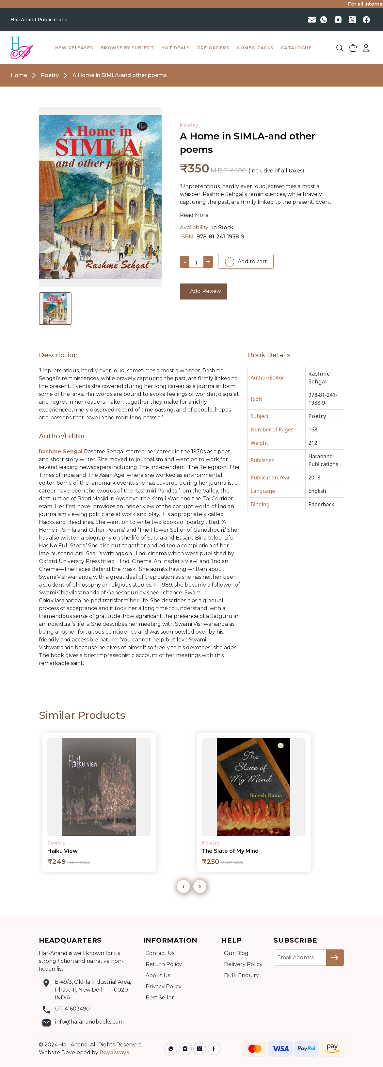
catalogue (296, 47)
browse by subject (127, 47)
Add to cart (246, 262)
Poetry (189, 125)
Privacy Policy (164, 986)
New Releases (74, 47)
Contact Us (160, 953)
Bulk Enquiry (241, 975)
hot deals (175, 47)
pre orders (213, 47)
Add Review (203, 291)
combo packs (255, 47)
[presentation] (183, 886)
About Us (158, 975)
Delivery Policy (243, 964)
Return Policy (164, 964)
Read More (194, 215)
